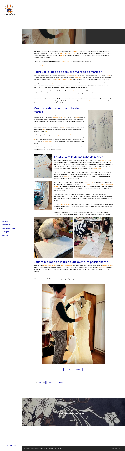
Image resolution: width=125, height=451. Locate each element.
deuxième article (96, 168)
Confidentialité (52, 448)
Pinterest (62, 117)
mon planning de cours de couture (64, 79)
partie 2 (99, 267)
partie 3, (105, 267)
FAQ (61, 448)
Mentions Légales (43, 448)
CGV (58, 448)
